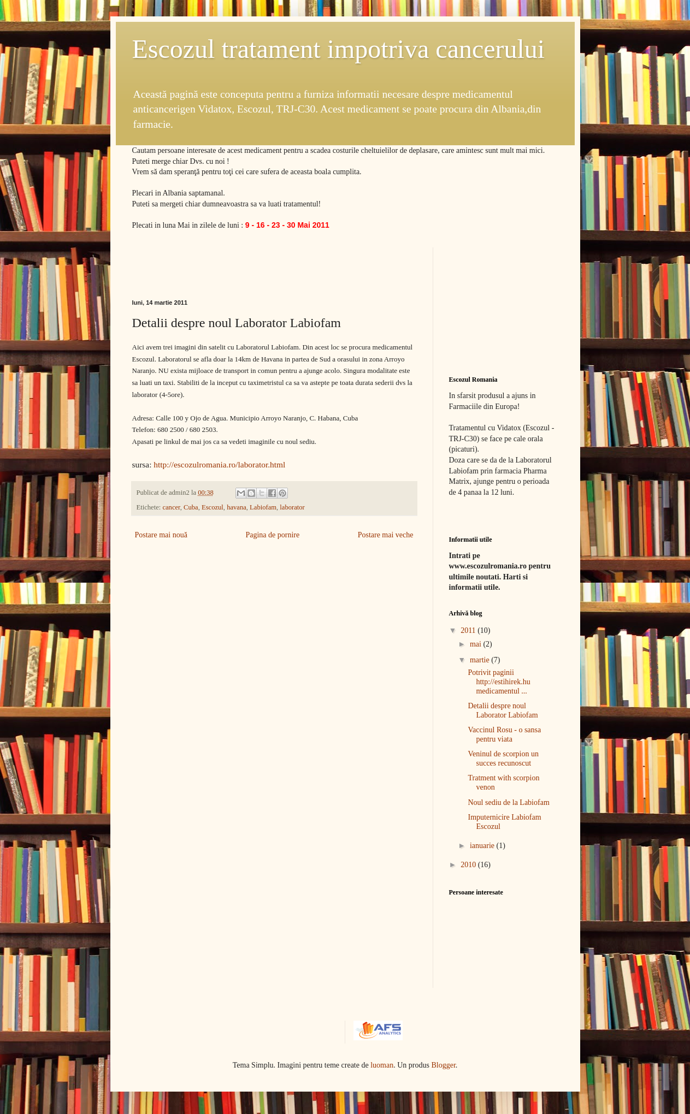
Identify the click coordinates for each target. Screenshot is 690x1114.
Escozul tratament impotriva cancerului (338, 48)
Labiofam (263, 507)
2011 (469, 630)
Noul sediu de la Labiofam (508, 802)
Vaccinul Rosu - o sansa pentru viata (504, 734)
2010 (469, 865)
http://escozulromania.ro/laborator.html (219, 464)
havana (236, 507)
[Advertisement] (260, 263)
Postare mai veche (386, 535)
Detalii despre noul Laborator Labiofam (503, 710)
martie (480, 660)
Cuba (191, 507)
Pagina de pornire (272, 535)
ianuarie (483, 846)
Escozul (212, 507)
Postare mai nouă (161, 535)
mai (476, 644)
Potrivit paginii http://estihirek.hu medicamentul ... (499, 681)
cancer (171, 507)
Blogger (443, 1065)
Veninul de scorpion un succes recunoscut (503, 758)
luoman (381, 1065)
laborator (292, 507)
